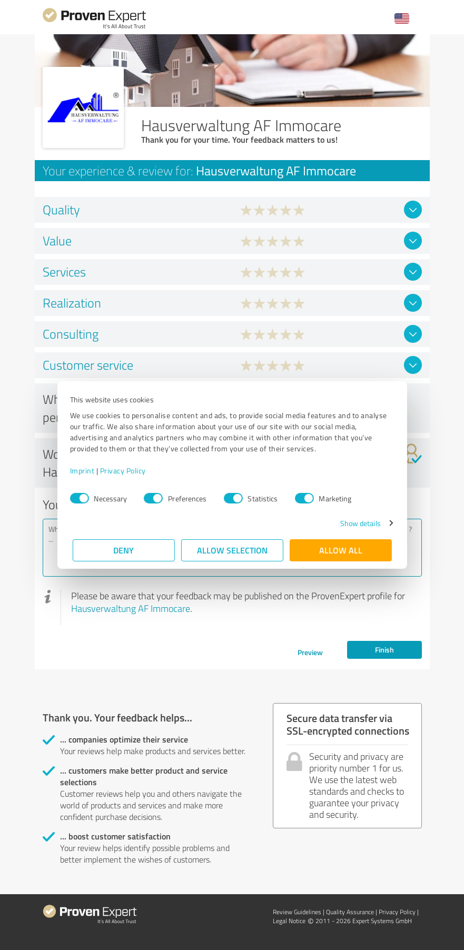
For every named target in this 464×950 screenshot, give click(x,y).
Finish (384, 650)
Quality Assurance (350, 911)
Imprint (85, 471)
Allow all (340, 550)
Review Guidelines (297, 911)
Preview (310, 652)
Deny (123, 550)
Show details (357, 523)
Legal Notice (289, 920)
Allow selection (232, 550)
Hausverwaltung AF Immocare (130, 608)
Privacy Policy (126, 471)
